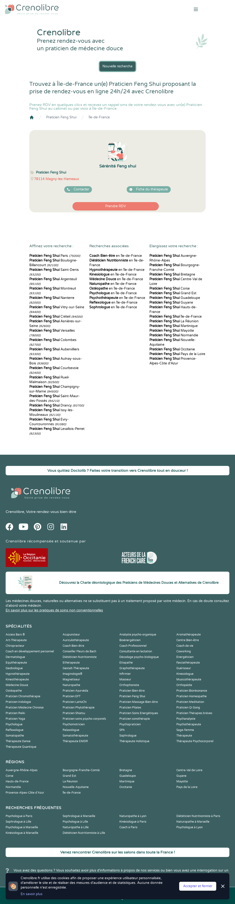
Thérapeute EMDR (75, 741)
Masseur (125, 679)
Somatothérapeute (75, 735)
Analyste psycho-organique (137, 634)
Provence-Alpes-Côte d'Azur (25, 792)
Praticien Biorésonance (191, 690)
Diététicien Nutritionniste (80, 657)
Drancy (56, 405)
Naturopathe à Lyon (132, 816)
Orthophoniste (129, 685)
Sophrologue (127, 735)
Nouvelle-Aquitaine (76, 787)
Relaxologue (71, 730)
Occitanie (172, 349)
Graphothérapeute (132, 668)
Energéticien (184, 657)
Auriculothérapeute (76, 640)
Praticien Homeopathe (191, 696)
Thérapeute (184, 735)
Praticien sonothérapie (134, 718)
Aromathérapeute (188, 634)
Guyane (171, 303)
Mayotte (171, 331)
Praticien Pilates (130, 707)
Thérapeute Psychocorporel (194, 741)
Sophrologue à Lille (18, 821)
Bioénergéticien (129, 640)
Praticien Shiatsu (74, 713)
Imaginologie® (72, 673)
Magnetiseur (71, 679)
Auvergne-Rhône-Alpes (22, 770)
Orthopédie (184, 685)
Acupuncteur (71, 634)
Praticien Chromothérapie (23, 696)
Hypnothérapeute (18, 673)
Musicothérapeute (188, 679)
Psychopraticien (130, 724)
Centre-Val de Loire (189, 770)
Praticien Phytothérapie (79, 707)
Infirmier (125, 673)
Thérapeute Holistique (134, 741)
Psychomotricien (74, 724)
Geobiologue (14, 668)
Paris (54, 256)
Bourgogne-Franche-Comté (81, 770)
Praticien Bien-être (132, 690)
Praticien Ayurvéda (75, 690)
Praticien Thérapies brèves (194, 713)
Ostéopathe (14, 690)
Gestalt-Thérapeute (76, 668)
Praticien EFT (71, 696)
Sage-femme (185, 730)
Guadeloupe (174, 298)
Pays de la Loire (177, 354)
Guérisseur (183, 668)
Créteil (56, 317)
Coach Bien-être (73, 645)
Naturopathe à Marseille (192, 821)
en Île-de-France (115, 256)
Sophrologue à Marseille (79, 816)
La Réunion (174, 321)
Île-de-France (99, 117)
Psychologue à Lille (75, 821)
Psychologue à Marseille (22, 827)
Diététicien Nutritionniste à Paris (198, 816)
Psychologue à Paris (19, 816)
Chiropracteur (15, 645)
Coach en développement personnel (30, 651)
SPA (122, 730)
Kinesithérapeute (17, 679)
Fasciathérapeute (188, 662)
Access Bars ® (15, 634)
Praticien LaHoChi (75, 702)
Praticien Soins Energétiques (138, 713)
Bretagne (172, 274)
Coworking (183, 651)
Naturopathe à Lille (76, 827)
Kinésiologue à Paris (132, 821)
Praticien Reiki (15, 713)
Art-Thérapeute (16, 640)
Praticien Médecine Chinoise (25, 707)
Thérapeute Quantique (21, 746)
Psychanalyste (185, 718)
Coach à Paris (128, 827)
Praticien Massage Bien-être (138, 702)
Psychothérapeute (188, 724)
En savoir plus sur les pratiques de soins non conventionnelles (54, 610)
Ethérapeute (71, 662)
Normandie (173, 335)
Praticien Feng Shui (61, 117)
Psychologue (14, 724)
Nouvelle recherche (117, 66)
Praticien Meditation (190, 702)
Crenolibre (15, 511)
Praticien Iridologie (18, 702)
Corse (169, 288)
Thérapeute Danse (18, 741)
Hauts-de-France (17, 781)
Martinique (173, 326)
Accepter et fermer (197, 886)
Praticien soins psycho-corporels (84, 718)
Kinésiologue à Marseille (22, 833)
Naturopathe (71, 685)
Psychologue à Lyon (189, 827)
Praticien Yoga (15, 718)
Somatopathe (15, 735)
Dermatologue (15, 657)
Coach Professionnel (133, 645)
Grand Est (172, 293)
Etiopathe (126, 662)
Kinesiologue (184, 673)
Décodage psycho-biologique (139, 657)
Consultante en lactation (135, 651)
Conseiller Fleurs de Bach (79, 651)
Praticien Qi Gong (188, 707)
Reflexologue (14, 730)
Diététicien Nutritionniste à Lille (84, 833)
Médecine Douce (17, 685)
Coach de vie (184, 645)
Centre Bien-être (187, 640)
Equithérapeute (16, 662)
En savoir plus (31, 894)
